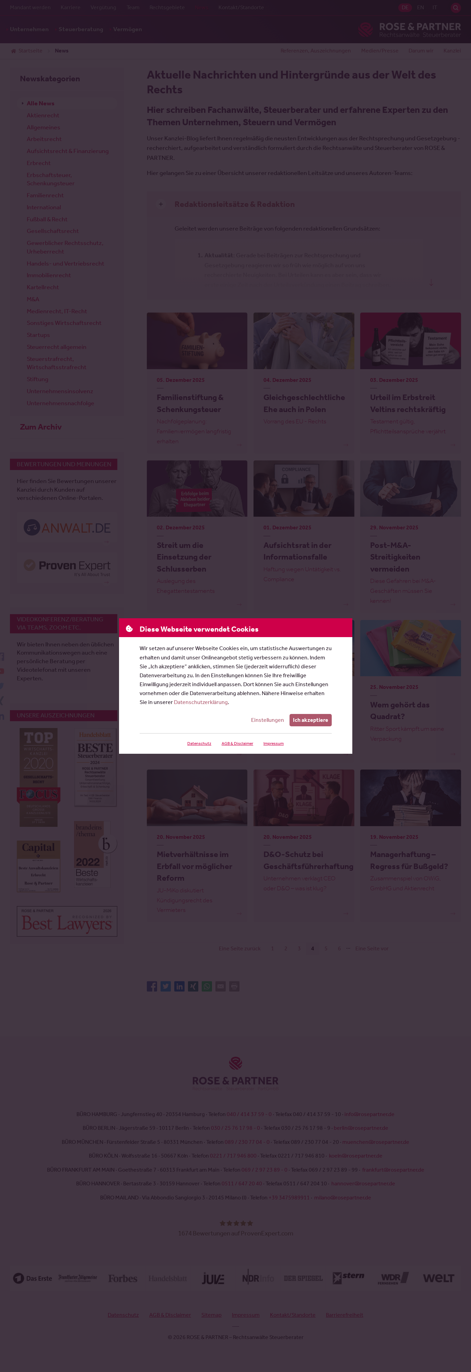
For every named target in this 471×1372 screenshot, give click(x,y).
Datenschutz (198, 743)
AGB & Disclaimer (236, 743)
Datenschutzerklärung (200, 702)
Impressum (273, 743)
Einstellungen (268, 720)
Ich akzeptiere (310, 720)
